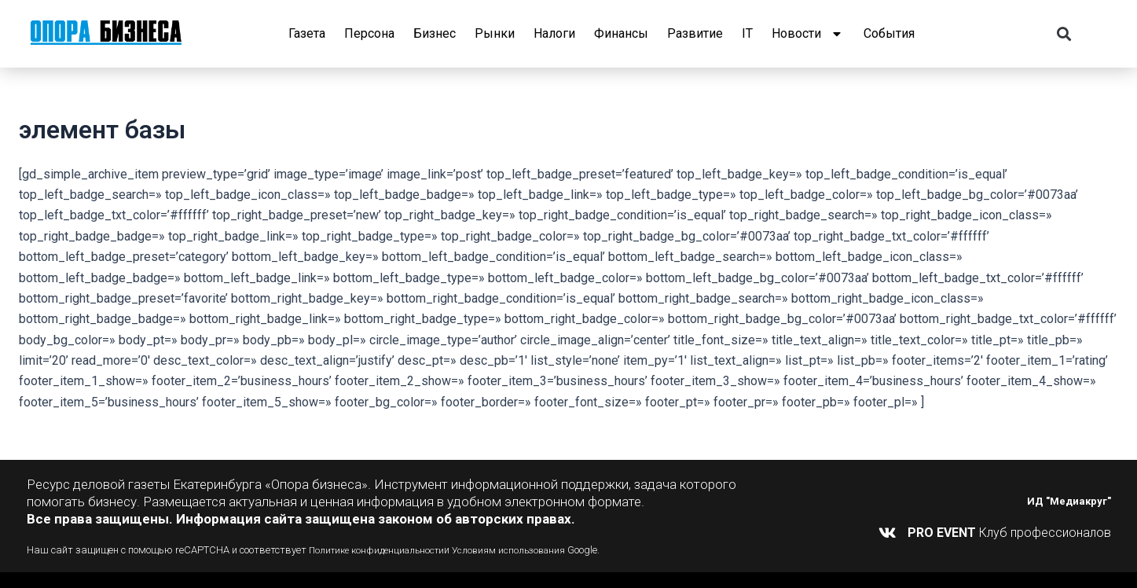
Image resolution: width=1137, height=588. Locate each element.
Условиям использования (524, 550)
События (889, 33)
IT (747, 33)
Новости (808, 34)
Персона (369, 33)
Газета (306, 33)
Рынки (495, 33)
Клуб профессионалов (1009, 532)
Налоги (554, 33)
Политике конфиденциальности (382, 550)
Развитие (695, 33)
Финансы (621, 33)
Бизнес (434, 33)
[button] (1063, 34)
